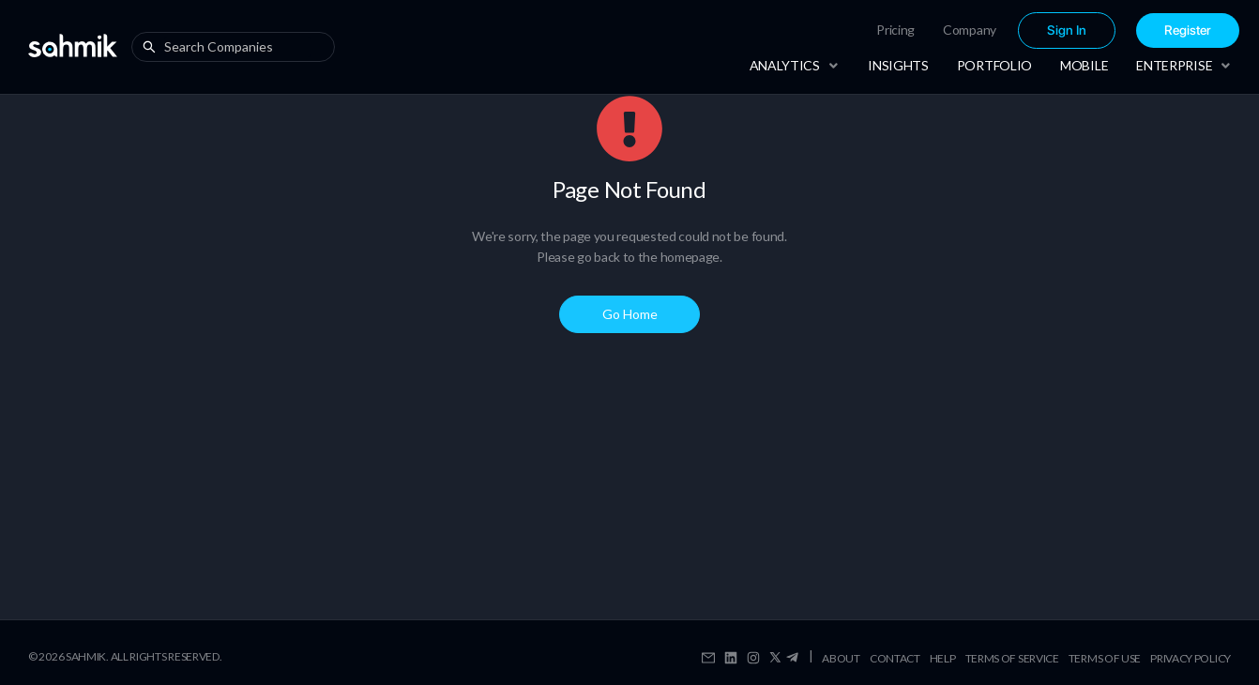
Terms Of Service (1012, 658)
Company (969, 30)
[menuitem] (895, 30)
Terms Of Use (1105, 658)
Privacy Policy (1190, 658)
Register (1187, 30)
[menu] (997, 30)
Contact (895, 658)
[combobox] (237, 47)
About (841, 658)
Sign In (1067, 30)
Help (943, 658)
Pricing (895, 30)
